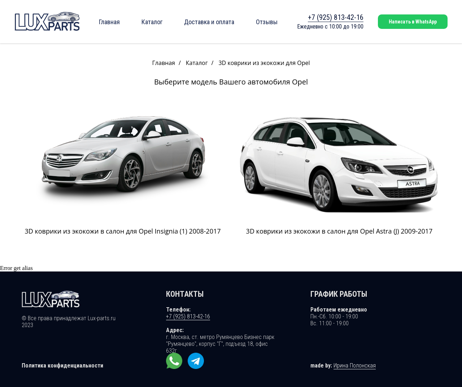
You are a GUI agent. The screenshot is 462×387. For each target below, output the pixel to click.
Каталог (151, 22)
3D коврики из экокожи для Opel (264, 63)
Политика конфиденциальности (62, 365)
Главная (109, 22)
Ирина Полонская (355, 365)
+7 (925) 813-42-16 (335, 17)
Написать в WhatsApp (413, 22)
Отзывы (267, 22)
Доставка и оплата (209, 22)
